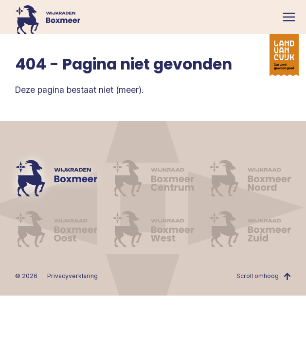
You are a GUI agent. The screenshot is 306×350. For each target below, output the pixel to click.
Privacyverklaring (72, 276)
